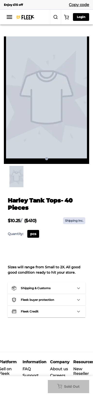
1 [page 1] (46, 158)
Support (30, 375)
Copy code (79, 4)
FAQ (26, 369)
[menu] (9, 17)
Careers (57, 375)
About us (59, 369)
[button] (46, 288)
